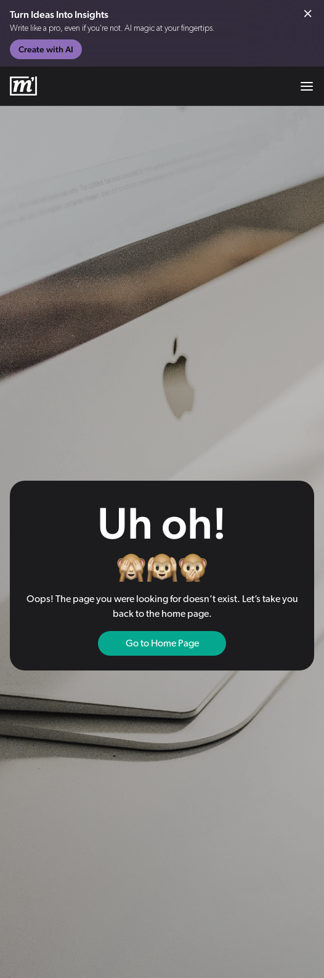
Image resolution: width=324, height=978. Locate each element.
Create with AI (45, 49)
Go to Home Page (162, 643)
